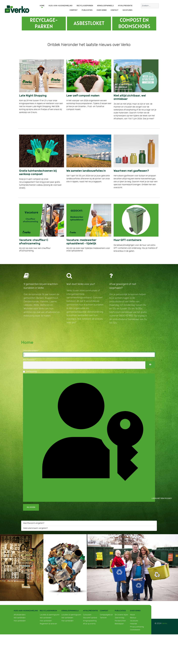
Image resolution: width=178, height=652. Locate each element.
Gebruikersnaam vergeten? (35, 528)
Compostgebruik (106, 615)
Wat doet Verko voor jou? (81, 284)
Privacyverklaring (137, 627)
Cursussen (87, 615)
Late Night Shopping (33, 95)
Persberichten (120, 621)
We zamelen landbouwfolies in (86, 171)
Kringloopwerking (90, 621)
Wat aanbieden (19, 618)
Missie (132, 615)
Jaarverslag (119, 618)
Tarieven (103, 618)
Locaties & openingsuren (49, 615)
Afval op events (89, 624)
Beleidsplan (119, 624)
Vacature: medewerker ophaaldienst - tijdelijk (81, 241)
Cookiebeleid (135, 630)
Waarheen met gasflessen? (131, 171)
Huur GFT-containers (127, 240)
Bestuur (133, 618)
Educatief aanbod (90, 618)
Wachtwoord (29, 360)
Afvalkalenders (19, 615)
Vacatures (134, 621)
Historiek (133, 624)
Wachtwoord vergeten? (33, 523)
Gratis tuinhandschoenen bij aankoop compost (38, 172)
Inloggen (31, 507)
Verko (164, 623)
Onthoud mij (31, 371)
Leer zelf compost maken (83, 95)
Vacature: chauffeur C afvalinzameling (33, 241)
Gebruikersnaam (31, 350)
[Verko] (17, 9)
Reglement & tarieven (48, 624)
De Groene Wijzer (121, 615)
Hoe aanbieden (20, 621)
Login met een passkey (91, 437)
